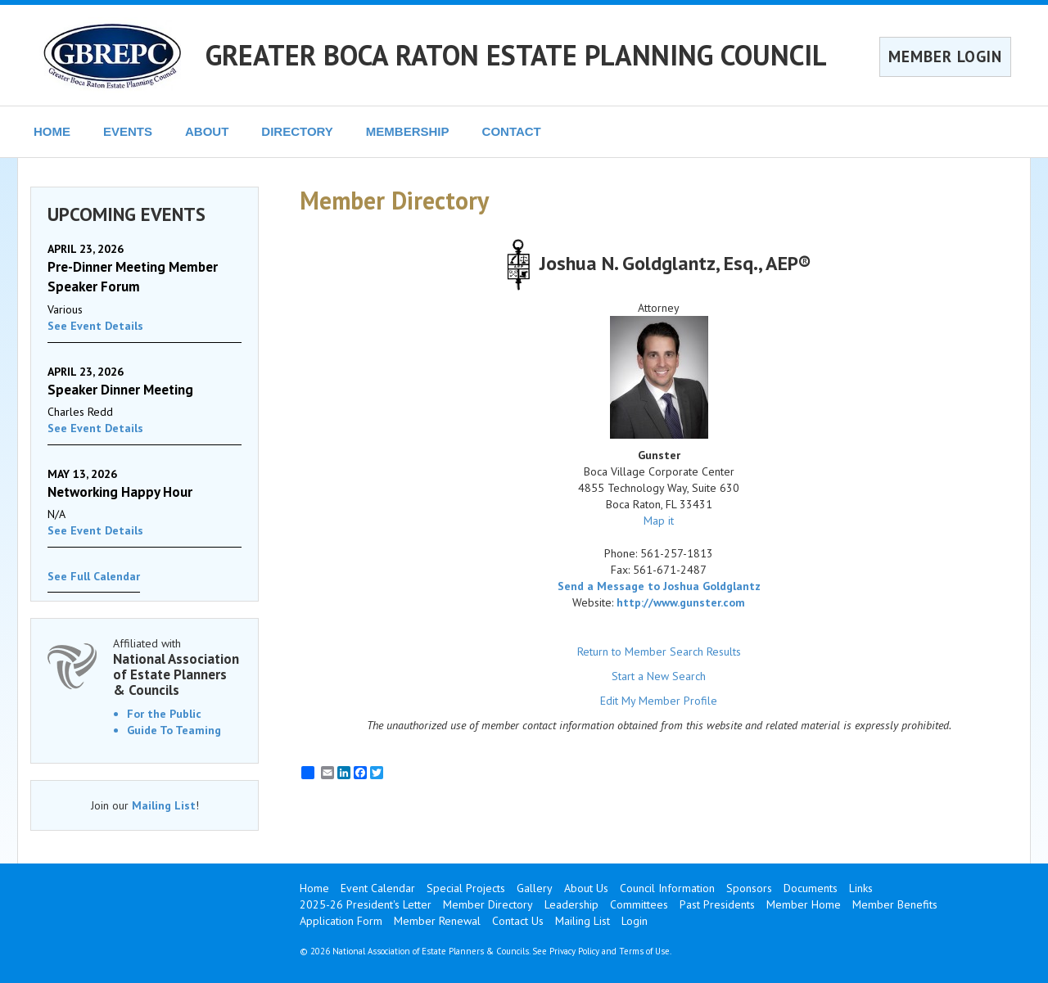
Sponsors (749, 888)
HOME (52, 131)
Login (634, 920)
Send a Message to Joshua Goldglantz (659, 586)
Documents (811, 888)
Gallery (535, 888)
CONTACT (511, 131)
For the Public (164, 713)
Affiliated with (177, 666)
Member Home (803, 904)
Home (314, 888)
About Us (586, 888)
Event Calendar (378, 888)
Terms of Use (644, 951)
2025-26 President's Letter (365, 904)
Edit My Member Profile (658, 700)
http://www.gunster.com (681, 602)
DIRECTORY (297, 131)
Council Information (667, 888)
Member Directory (488, 904)
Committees (639, 904)
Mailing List (164, 805)
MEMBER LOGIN (945, 56)
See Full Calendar (93, 576)
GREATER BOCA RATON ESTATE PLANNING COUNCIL (516, 55)
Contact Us (518, 920)
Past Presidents (717, 904)
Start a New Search (659, 676)
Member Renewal (437, 920)
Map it (659, 520)
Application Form (341, 920)
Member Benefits (894, 904)
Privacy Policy (574, 951)
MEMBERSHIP (407, 131)
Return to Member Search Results (659, 651)
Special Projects (466, 888)
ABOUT (206, 131)
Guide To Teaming (174, 730)
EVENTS (127, 131)
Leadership (571, 904)
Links (861, 888)
